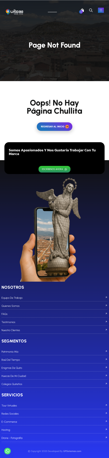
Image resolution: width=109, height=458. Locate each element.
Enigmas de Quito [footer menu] (54, 368)
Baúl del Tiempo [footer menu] (54, 360)
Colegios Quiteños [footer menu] (54, 384)
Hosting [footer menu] (54, 430)
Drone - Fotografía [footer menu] (54, 438)
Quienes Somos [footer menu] (54, 306)
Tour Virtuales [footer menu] (54, 405)
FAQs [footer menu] (54, 314)
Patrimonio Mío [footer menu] (54, 351)
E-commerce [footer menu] (54, 422)
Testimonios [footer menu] (54, 322)
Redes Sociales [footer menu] (54, 413)
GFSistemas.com (72, 451)
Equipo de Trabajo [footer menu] (54, 298)
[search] (91, 10)
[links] (14, 12)
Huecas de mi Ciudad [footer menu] (54, 376)
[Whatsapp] (7, 451)
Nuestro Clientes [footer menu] (54, 330)
